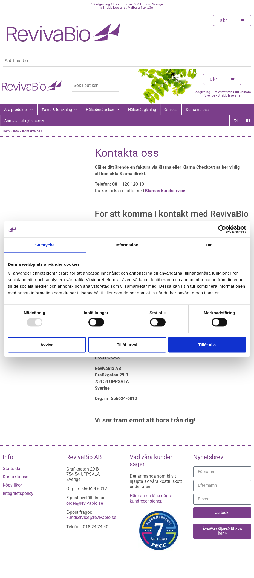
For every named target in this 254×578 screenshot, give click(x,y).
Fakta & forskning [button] (59, 109)
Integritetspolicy (18, 493)
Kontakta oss (197, 109)
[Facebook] (248, 120)
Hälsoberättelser (103, 109)
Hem (6, 131)
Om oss (170, 109)
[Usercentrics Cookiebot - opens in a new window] (222, 229)
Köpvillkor (12, 485)
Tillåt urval (127, 344)
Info (16, 131)
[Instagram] (236, 120)
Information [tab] (127, 245)
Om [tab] (209, 245)
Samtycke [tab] (45, 245)
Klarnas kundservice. (165, 190)
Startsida (11, 468)
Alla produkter (18, 109)
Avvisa (47, 344)
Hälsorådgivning (142, 109)
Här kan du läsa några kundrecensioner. (151, 498)
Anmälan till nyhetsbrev (24, 120)
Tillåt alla (207, 344)
